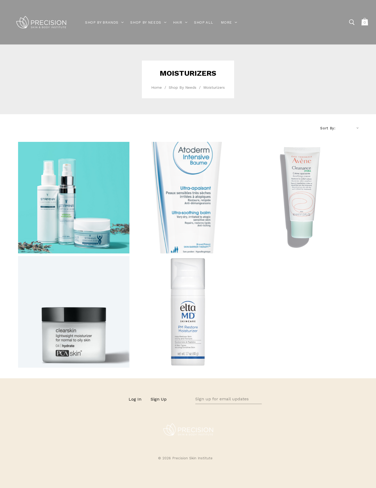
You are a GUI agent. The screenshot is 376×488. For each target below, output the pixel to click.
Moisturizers (214, 87)
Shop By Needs (182, 87)
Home (156, 87)
